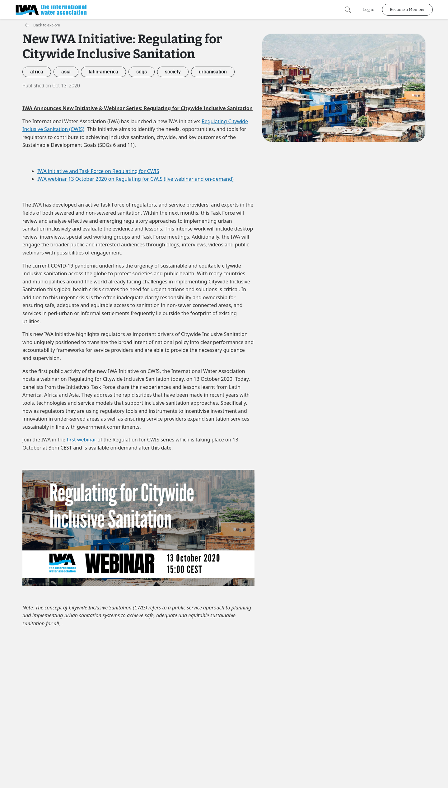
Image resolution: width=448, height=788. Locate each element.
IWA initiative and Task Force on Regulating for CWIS (98, 171)
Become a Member (407, 9)
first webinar (81, 439)
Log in (368, 9)
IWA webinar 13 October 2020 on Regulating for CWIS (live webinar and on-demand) (135, 178)
